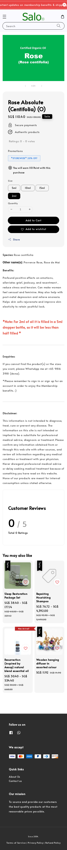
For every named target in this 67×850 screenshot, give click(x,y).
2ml (14, 196)
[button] (4, 17)
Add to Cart (33, 220)
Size (10, 180)
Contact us (15, 781)
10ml (28, 188)
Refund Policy (53, 842)
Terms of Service (16, 842)
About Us (14, 776)
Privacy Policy (35, 842)
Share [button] (14, 239)
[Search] (58, 25)
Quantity (13, 203)
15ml (42, 188)
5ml (14, 188)
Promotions (15, 151)
